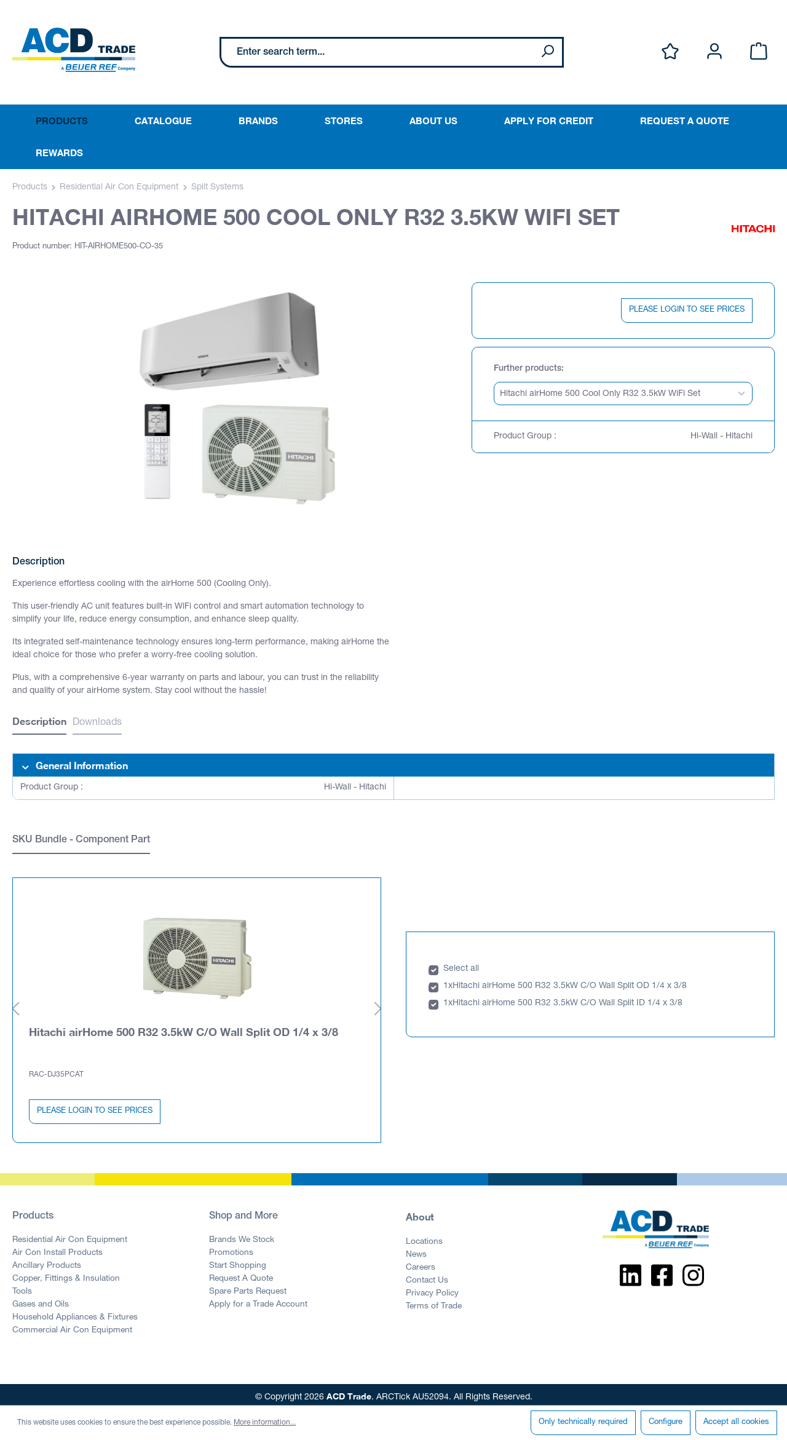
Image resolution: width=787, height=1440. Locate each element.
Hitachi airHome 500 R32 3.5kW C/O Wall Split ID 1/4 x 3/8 (567, 998)
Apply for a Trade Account (258, 1300)
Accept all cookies (736, 1422)
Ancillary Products (46, 1261)
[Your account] (714, 52)
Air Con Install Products (57, 1248)
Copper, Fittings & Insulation (66, 1274)
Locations (424, 1237)
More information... (265, 1422)
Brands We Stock (241, 1235)
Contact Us (427, 1276)
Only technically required (583, 1422)
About (420, 1211)
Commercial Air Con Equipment (72, 1325)
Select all (461, 964)
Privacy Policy (432, 1288)
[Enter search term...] (377, 52)
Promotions (231, 1248)
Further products (527, 369)
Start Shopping (237, 1261)
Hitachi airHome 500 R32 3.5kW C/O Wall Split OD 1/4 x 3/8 (183, 1027)
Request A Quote (241, 1274)
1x (448, 981)
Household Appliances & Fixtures (75, 1312)
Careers (420, 1263)
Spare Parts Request (248, 1287)
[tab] (39, 723)
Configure (665, 1422)
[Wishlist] (670, 52)
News (416, 1250)
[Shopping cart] (759, 52)
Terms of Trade (434, 1301)
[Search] (547, 52)
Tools (22, 1287)
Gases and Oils (40, 1300)
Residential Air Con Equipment (69, 1235)
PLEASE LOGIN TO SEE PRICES (687, 310)
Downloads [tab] (97, 723)
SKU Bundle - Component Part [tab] (81, 840)
